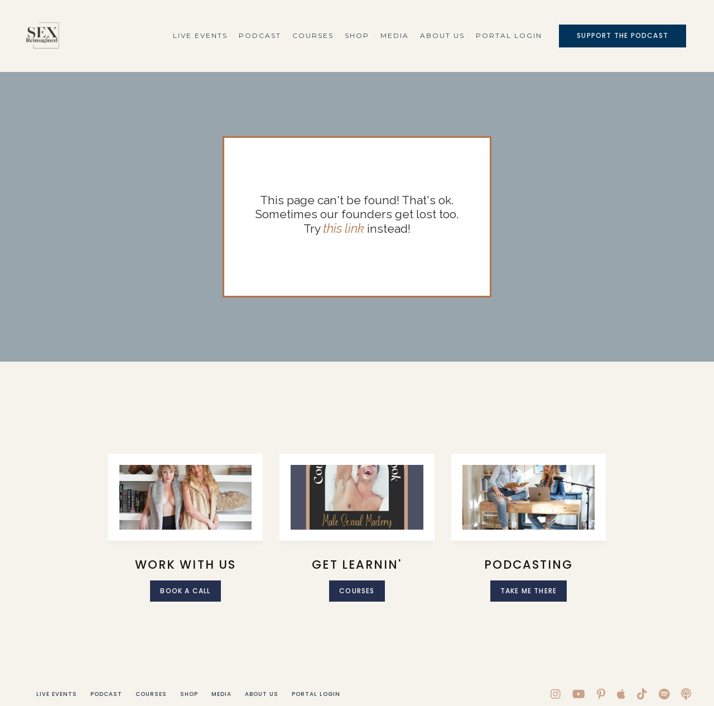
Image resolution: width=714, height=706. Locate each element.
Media (394, 36)
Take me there (528, 590)
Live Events (200, 36)
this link (344, 229)
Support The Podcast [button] (622, 35)
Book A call (185, 590)
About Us (442, 36)
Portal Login (509, 36)
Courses (313, 36)
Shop (357, 36)
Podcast (260, 36)
